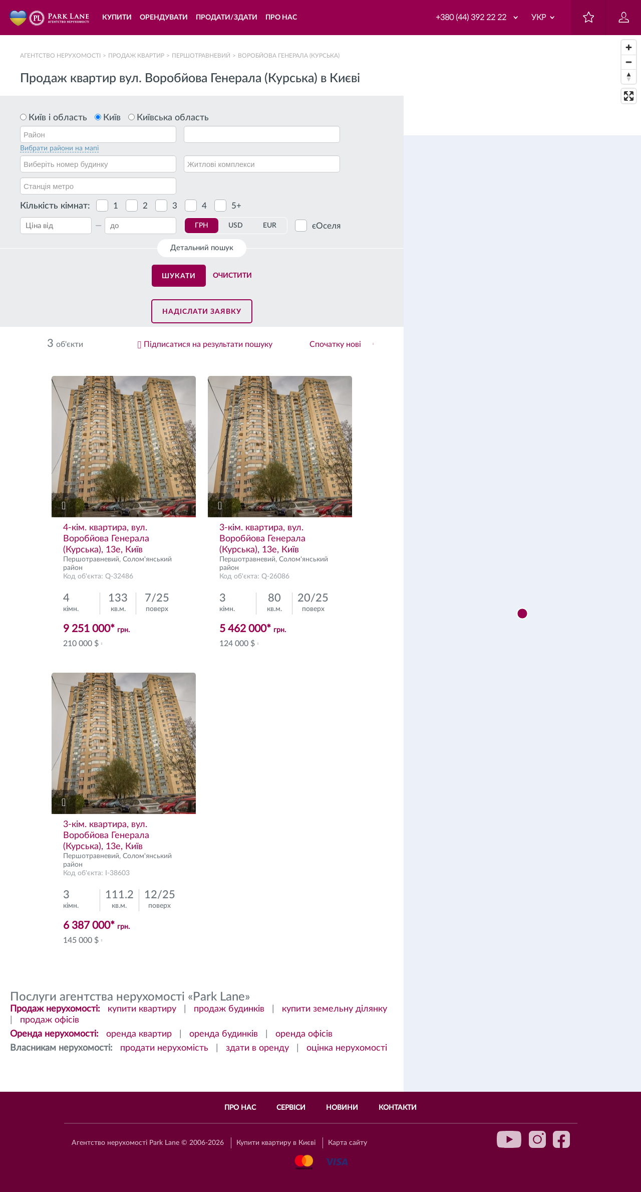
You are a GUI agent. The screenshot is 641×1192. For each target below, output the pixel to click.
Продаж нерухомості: (55, 1009)
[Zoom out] (628, 62)
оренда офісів (304, 1034)
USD (235, 225)
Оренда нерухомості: (54, 1034)
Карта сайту (347, 1142)
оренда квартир (139, 1034)
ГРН (201, 225)
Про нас (240, 1107)
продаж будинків (229, 1009)
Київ (112, 117)
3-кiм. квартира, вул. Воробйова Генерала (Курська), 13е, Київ (262, 538)
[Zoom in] (628, 47)
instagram (537, 1139)
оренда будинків (223, 1034)
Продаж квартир (136, 56)
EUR (269, 225)
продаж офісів (49, 1020)
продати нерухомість (164, 1048)
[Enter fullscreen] (628, 96)
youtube (509, 1139)
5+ (236, 206)
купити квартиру (142, 1009)
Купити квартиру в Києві (275, 1142)
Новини (342, 1107)
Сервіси (290, 1107)
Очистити (232, 275)
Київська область (173, 117)
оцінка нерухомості (346, 1048)
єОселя (326, 226)
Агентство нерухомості (60, 56)
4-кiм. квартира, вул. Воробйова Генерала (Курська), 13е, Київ (106, 538)
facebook (561, 1139)
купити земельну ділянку (334, 1009)
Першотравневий (201, 56)
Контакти (398, 1107)
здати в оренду (257, 1048)
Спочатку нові (335, 344)
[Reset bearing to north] (628, 76)
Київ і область (58, 117)
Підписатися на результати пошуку (208, 344)
